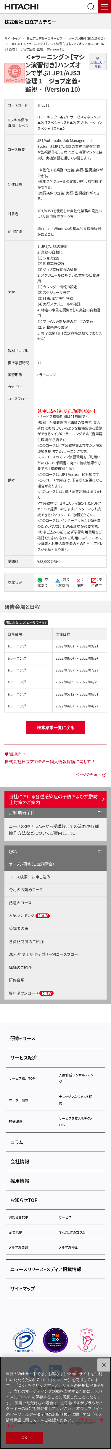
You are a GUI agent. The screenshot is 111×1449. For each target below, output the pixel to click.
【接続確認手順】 (61, 468)
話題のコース (20, 902)
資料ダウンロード (31, 993)
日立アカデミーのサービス (44, 38)
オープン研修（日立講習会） (86, 38)
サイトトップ (12, 38)
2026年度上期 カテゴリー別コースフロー (43, 954)
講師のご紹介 (20, 967)
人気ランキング (29, 916)
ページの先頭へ (88, 774)
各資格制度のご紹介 (26, 941)
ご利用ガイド (21, 813)
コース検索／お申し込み (29, 877)
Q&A (13, 851)
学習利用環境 (84, 532)
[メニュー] (104, 6)
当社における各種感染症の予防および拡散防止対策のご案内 (53, 799)
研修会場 (17, 980)
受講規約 (13, 754)
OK (25, 1438)
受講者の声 (18, 928)
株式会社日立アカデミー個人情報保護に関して (47, 761)
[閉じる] (103, 1365)
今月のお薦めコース (26, 889)
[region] (55, 1403)
